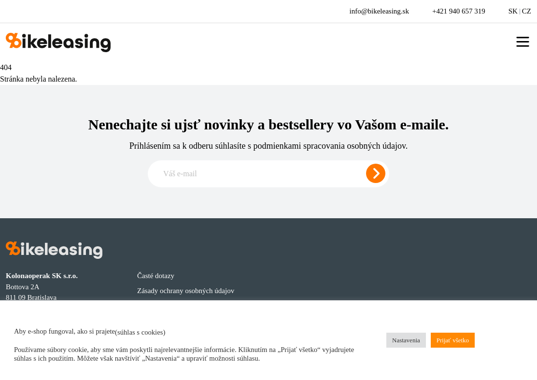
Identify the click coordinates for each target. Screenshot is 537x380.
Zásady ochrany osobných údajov (185, 291)
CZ (526, 11)
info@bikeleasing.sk (379, 11)
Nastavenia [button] (406, 340)
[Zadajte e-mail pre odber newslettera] (268, 173)
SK (513, 11)
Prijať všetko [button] (453, 340)
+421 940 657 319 (458, 11)
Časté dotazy (155, 276)
